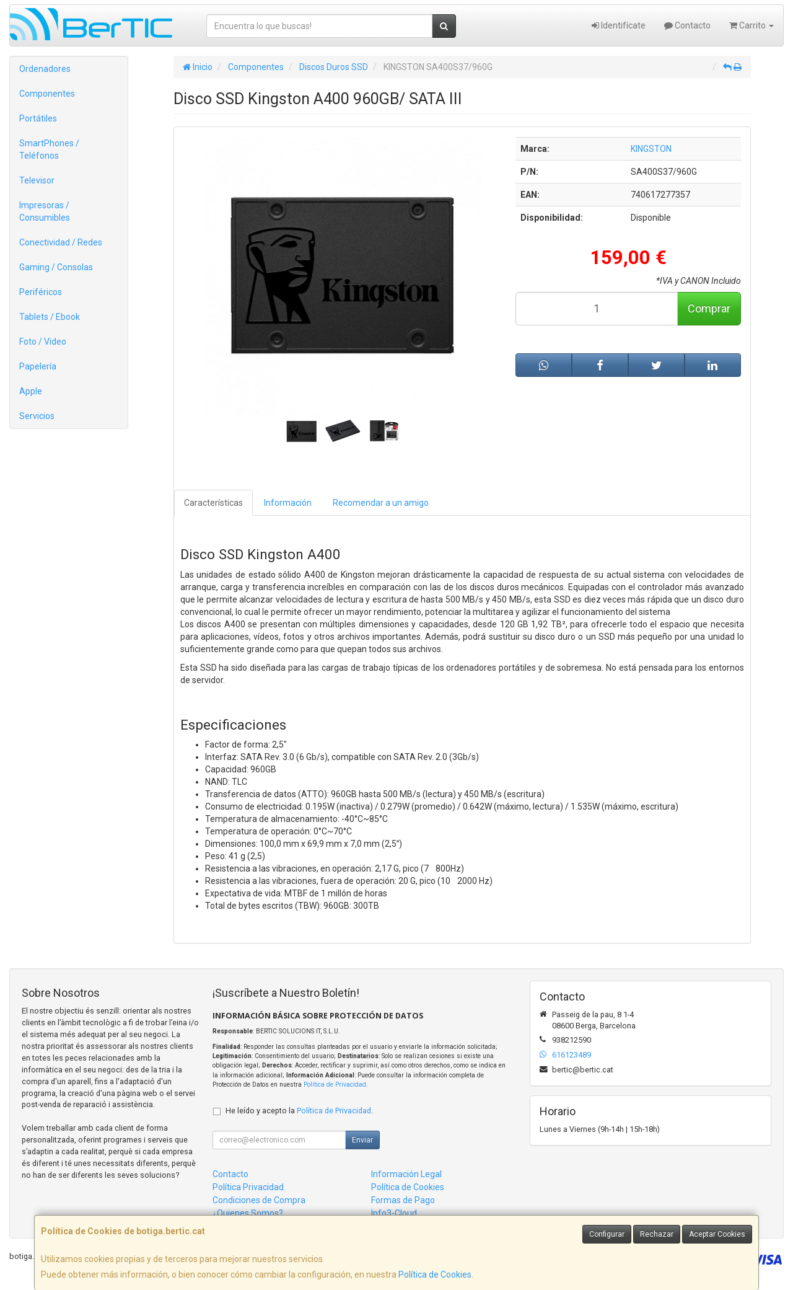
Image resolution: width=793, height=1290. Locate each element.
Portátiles (38, 118)
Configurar (606, 1234)
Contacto (687, 25)
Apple (30, 391)
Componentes (47, 94)
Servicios (37, 416)
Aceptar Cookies (717, 1234)
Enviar (362, 1140)
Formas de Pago (403, 1200)
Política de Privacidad (335, 1084)
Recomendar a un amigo (381, 503)
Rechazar (656, 1234)
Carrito (751, 25)
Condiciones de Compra (258, 1200)
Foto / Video (42, 342)
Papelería (37, 366)
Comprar (709, 308)
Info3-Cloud (394, 1213)
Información (288, 503)
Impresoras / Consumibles (44, 211)
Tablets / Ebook (49, 317)
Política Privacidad (248, 1187)
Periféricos (40, 292)
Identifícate (619, 25)
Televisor (37, 180)
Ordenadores (45, 69)
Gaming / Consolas (56, 267)
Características (213, 503)
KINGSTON (651, 149)
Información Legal (406, 1174)
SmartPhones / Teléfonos (49, 149)
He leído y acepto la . (299, 1110)
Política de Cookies (434, 1274)
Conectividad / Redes (60, 242)
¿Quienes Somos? (247, 1213)
